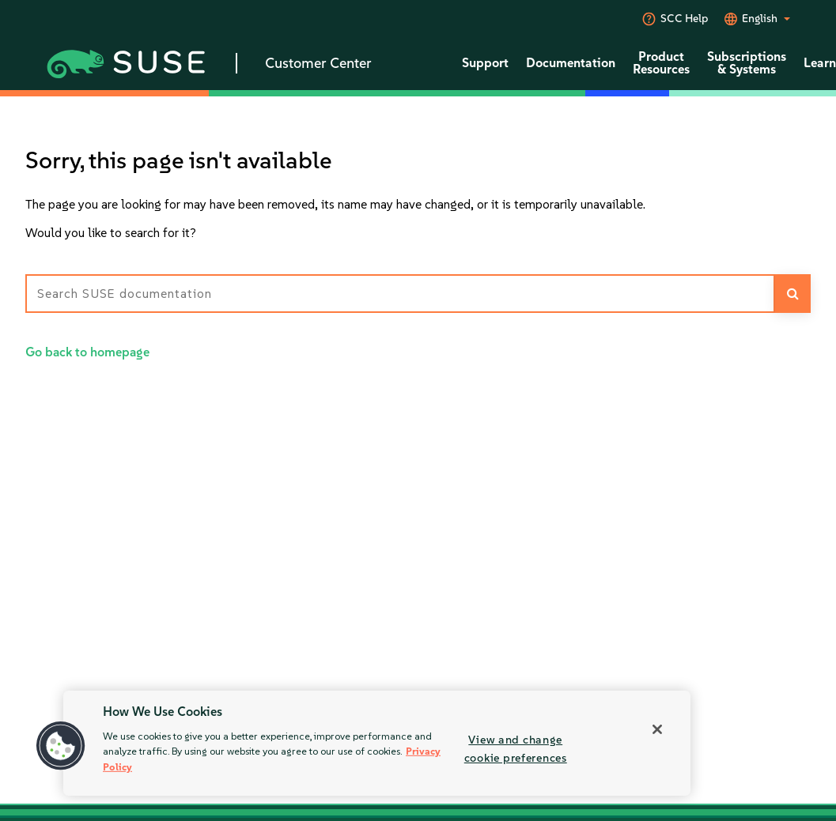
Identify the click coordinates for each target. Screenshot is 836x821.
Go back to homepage (87, 352)
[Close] (657, 729)
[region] (376, 743)
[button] (61, 746)
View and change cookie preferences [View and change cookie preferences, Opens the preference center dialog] (515, 748)
